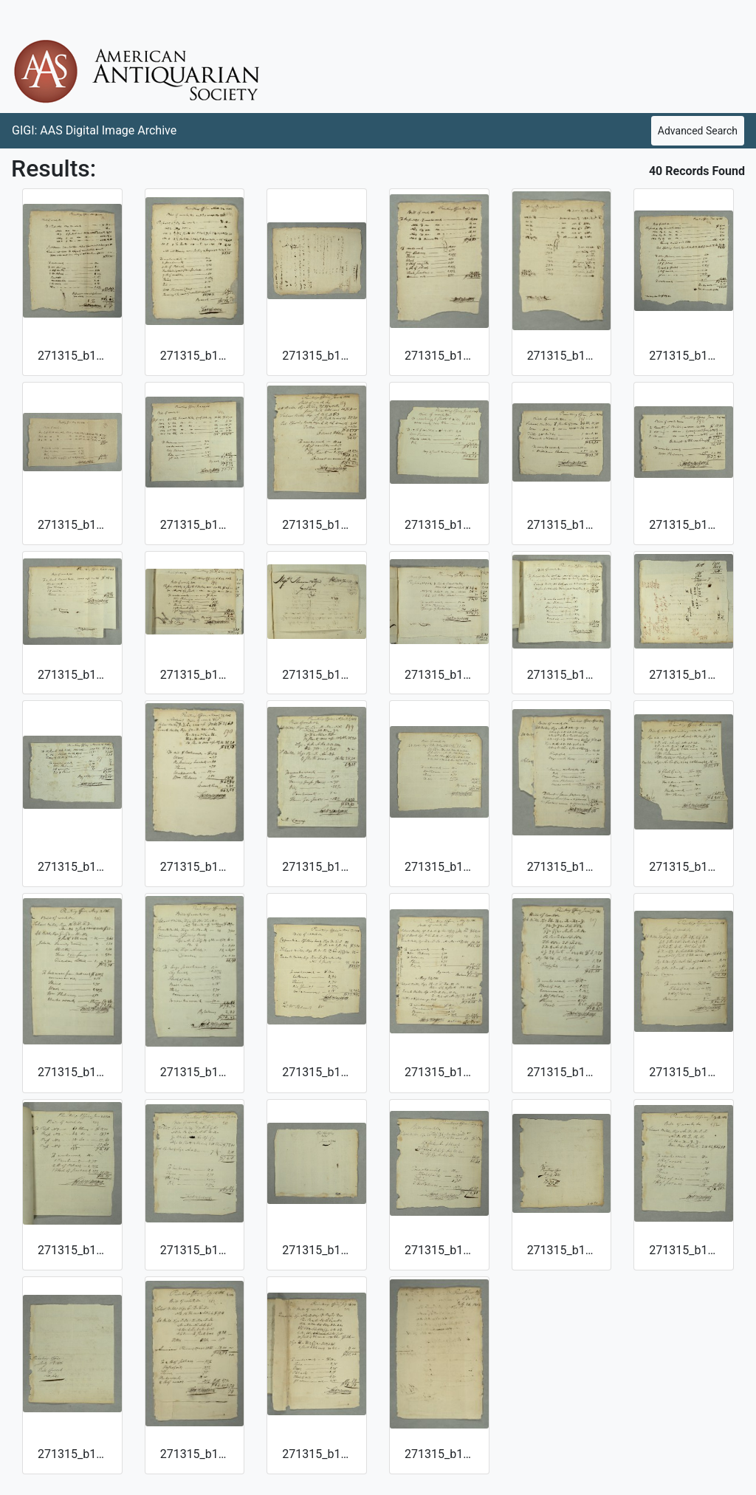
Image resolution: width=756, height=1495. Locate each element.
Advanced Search (698, 131)
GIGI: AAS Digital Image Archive (94, 130)
